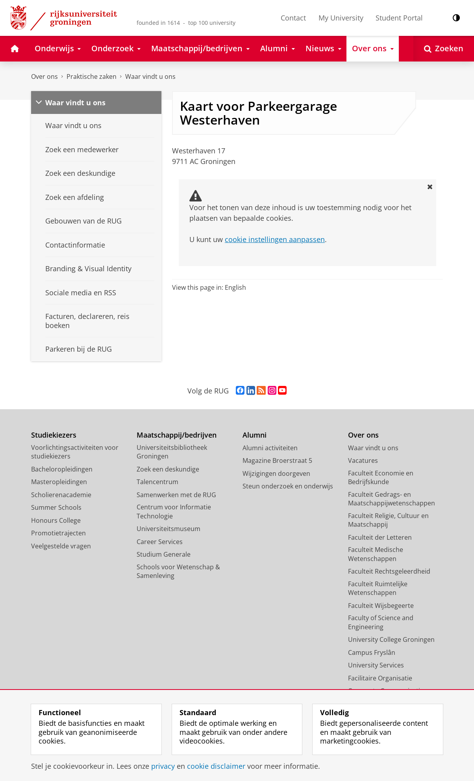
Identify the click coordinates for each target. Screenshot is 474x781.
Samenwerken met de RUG (176, 494)
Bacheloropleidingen (62, 469)
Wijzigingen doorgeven (276, 473)
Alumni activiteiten (270, 448)
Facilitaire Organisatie (380, 678)
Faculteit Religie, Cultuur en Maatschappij (388, 520)
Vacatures (363, 460)
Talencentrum (157, 481)
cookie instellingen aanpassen (275, 239)
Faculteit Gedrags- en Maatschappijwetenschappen (391, 499)
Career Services (160, 541)
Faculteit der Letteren (380, 537)
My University (340, 17)
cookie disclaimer (216, 766)
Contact (293, 17)
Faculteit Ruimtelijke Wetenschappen (377, 588)
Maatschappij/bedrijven (177, 435)
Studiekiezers (53, 435)
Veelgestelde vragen (61, 546)
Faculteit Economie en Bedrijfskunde (380, 477)
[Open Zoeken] (443, 49)
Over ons (44, 76)
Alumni (255, 435)
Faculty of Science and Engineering (380, 622)
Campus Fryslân (371, 652)
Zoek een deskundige (168, 469)
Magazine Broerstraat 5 (277, 460)
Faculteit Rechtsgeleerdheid (389, 571)
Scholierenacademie (61, 494)
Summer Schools (56, 507)
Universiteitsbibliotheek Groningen (172, 452)
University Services (376, 665)
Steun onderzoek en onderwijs (288, 486)
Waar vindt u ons (150, 76)
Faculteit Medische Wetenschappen (375, 554)
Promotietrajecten (58, 533)
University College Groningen (391, 639)
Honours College (56, 520)
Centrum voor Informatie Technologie (174, 511)
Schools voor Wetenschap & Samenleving (178, 571)
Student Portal (399, 17)
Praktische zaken (92, 76)
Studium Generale (164, 554)
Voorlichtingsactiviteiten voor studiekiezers (75, 452)
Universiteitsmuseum (168, 528)
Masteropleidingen (59, 481)
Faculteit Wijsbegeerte (381, 605)
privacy (163, 766)
